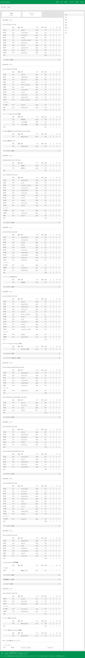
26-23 (37, 200)
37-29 (37, 432)
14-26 (37, 439)
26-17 (37, 37)
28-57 (37, 496)
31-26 (37, 47)
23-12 (37, 257)
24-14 (37, 244)
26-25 (37, 382)
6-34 (37, 623)
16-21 (37, 518)
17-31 (37, 205)
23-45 (37, 540)
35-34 (37, 329)
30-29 (37, 309)
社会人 (66, 27)
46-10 (37, 89)
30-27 (37, 503)
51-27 (37, 316)
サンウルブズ (24, 437)
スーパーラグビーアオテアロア (10, 367)
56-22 (37, 92)
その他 (81, 2)
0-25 (37, 311)
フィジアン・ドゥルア (26, 40)
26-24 (37, 385)
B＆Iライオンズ (24, 136)
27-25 (37, 319)
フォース (23, 45)
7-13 (37, 635)
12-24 (37, 459)
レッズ (6, 4)
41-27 (37, 282)
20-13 (37, 247)
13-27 (37, 611)
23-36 (37, 192)
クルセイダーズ (24, 47)
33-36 (37, 50)
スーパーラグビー (7, 24)
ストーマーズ (24, 608)
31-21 (37, 259)
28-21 (37, 187)
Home (2, 4)
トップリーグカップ (8, 562)
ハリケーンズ (24, 42)
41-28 (37, 545)
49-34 (37, 79)
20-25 (37, 270)
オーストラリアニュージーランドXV (20, 131)
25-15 (37, 434)
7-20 (37, 336)
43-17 (37, 437)
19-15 (37, 119)
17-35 (37, 94)
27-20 (37, 601)
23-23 (37, 498)
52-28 (37, 255)
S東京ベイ (23, 168)
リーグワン (71, 2)
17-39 (37, 372)
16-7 (37, 598)
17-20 (37, 202)
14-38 (37, 165)
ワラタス (23, 30)
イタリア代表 (24, 121)
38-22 (37, 195)
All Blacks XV (13, 276)
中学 (66, 30)
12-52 (37, 146)
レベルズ (23, 200)
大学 (61, 2)
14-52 (37, 42)
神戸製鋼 (15, 562)
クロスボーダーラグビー (9, 160)
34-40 (37, 407)
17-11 (37, 608)
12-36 (37, 30)
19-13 (37, 508)
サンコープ (50, 647)
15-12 (37, 377)
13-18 (37, 461)
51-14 (37, 442)
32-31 (37, 82)
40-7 (37, 410)
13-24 (37, 390)
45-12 (37, 314)
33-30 (37, 324)
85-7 (37, 99)
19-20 (37, 104)
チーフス (14, 69)
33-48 (37, 124)
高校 (57, 2)
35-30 (37, 168)
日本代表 (23, 119)
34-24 (37, 252)
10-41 (37, 215)
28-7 (37, 239)
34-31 (37, 35)
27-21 (37, 543)
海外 (66, 25)
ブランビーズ (24, 35)
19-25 (37, 182)
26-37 (37, 190)
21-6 (37, 40)
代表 (66, 22)
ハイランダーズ (24, 32)
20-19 (37, 402)
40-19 (37, 405)
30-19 (37, 213)
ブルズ (22, 501)
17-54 (37, 491)
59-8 (37, 513)
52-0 (37, 570)
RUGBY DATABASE (5, 2)
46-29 (37, 185)
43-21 (37, 210)
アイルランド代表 (25, 349)
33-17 (37, 249)
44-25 (37, 242)
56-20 (37, 501)
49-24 (37, 77)
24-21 (37, 304)
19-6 (37, 267)
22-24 (37, 301)
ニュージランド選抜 (16, 630)
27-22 (37, 550)
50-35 (37, 84)
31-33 (37, 466)
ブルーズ (23, 50)
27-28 (37, 456)
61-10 (37, 548)
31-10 (37, 237)
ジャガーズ (23, 503)
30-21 (37, 52)
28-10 (37, 603)
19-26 (37, 121)
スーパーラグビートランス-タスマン (12, 397)
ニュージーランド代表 (15, 343)
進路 (66, 2)
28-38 (37, 321)
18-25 (37, 464)
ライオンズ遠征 (7, 131)
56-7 (37, 197)
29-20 (37, 265)
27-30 (37, 488)
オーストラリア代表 (15, 114)
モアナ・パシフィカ (25, 84)
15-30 (37, 493)
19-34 (37, 306)
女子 (66, 32)
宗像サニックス (24, 570)
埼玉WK (23, 165)
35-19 (37, 97)
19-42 (37, 45)
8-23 (37, 506)
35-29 (37, 375)
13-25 (37, 555)
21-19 (37, 553)
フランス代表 (24, 124)
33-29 (37, 180)
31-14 (37, 32)
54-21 (37, 326)
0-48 (37, 136)
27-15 (37, 87)
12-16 (37, 107)
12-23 (37, 349)
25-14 (37, 74)
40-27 (37, 511)
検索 (77, 2)
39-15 (37, 334)
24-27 (37, 444)
